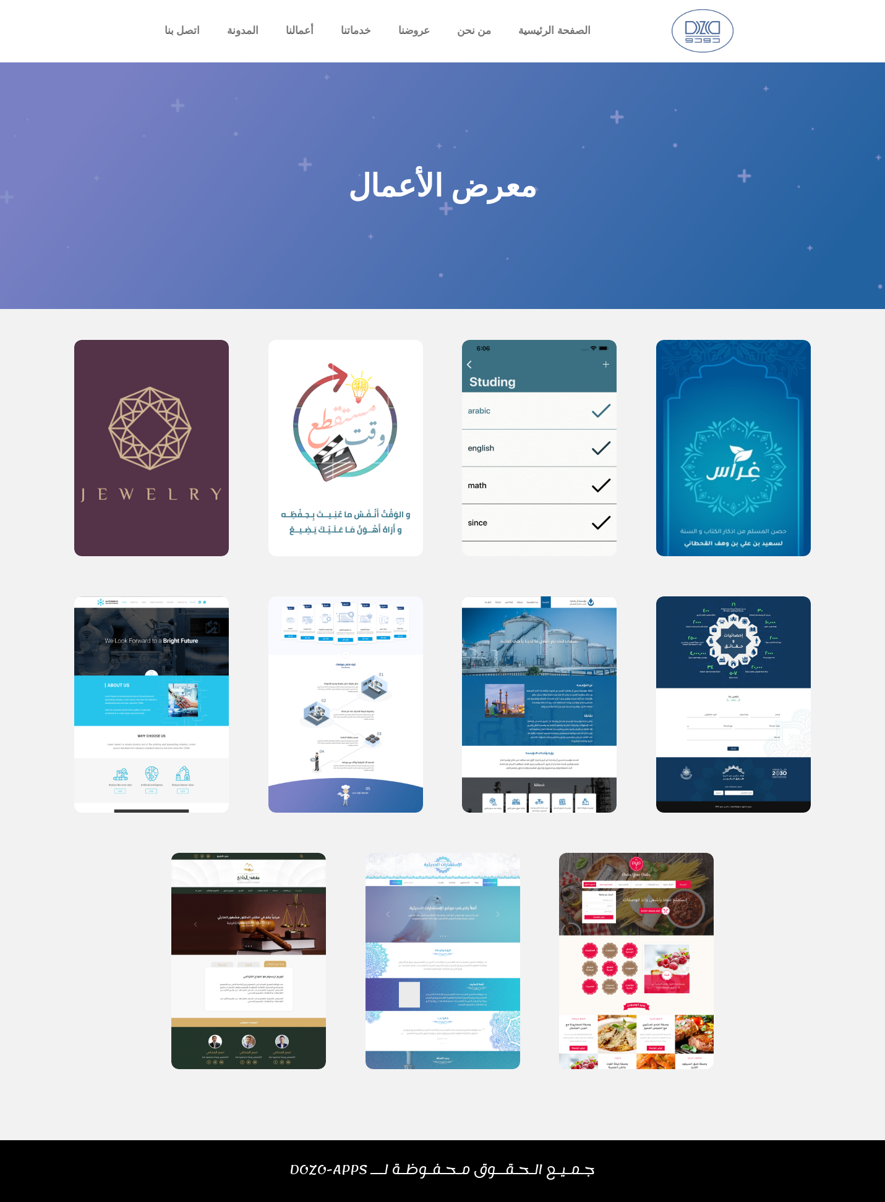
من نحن (474, 30)
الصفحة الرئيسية (554, 30)
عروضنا (414, 30)
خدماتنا (356, 30)
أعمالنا (300, 30)
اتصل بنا (182, 30)
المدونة (243, 30)
